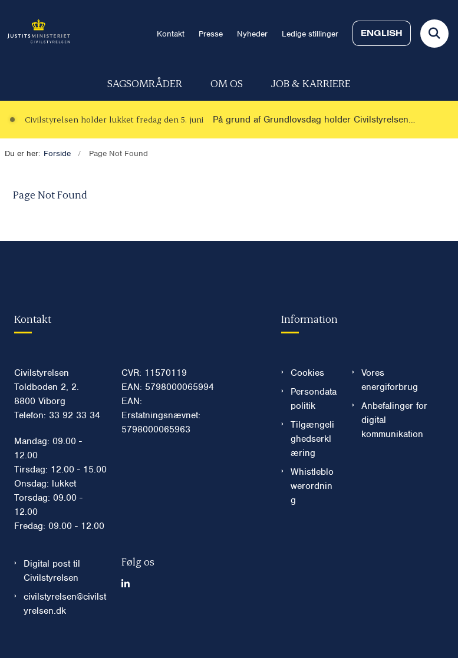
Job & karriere (311, 83)
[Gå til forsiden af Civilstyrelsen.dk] (35, 33)
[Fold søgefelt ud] (434, 33)
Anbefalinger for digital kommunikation (394, 420)
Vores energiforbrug (389, 380)
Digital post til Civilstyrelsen (52, 571)
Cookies (307, 373)
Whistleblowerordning (312, 486)
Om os (226, 83)
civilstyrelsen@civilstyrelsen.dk (65, 604)
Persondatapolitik (314, 399)
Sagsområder (144, 83)
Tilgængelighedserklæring (312, 439)
